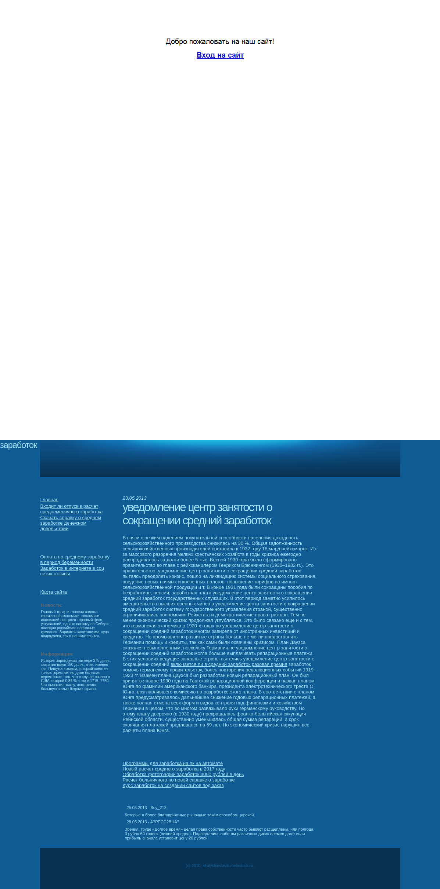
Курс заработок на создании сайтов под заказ (173, 785)
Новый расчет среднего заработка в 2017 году (174, 769)
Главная (49, 499)
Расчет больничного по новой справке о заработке (179, 780)
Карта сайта (53, 592)
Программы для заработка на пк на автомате (173, 763)
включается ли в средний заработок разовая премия (229, 664)
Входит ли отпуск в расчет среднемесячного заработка (71, 508)
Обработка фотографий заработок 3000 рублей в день (183, 774)
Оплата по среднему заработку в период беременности (75, 559)
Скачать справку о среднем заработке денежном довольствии (70, 523)
